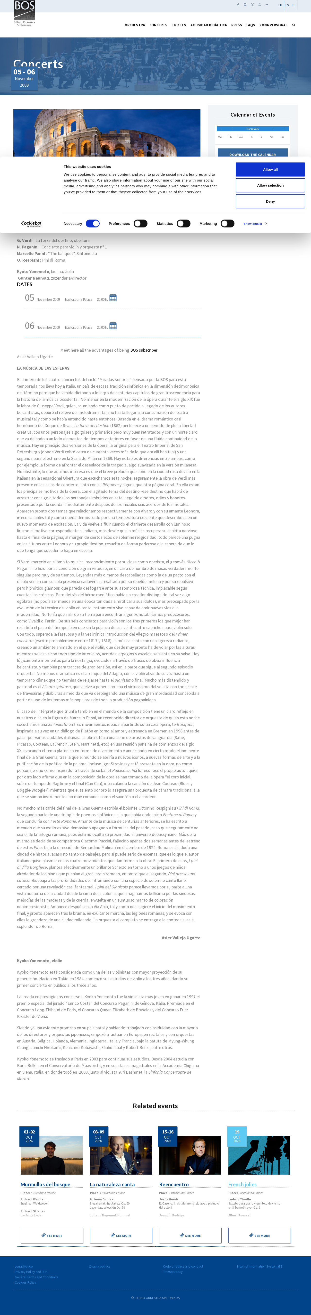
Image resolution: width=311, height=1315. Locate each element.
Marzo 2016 (253, 130)
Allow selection (270, 29)
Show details (255, 67)
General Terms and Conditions (36, 1277)
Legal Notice (24, 1266)
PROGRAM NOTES (57, 224)
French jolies (242, 1184)
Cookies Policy (25, 1282)
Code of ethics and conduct (183, 1266)
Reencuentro (174, 1184)
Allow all (270, 13)
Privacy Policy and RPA (31, 1271)
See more (51, 1235)
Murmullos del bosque (46, 1184)
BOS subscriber (143, 350)
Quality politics (100, 1266)
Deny (270, 45)
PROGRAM (26, 224)
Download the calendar (252, 158)
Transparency (173, 1271)
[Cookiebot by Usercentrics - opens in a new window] (31, 67)
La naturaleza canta (113, 1184)
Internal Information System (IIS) (260, 1266)
